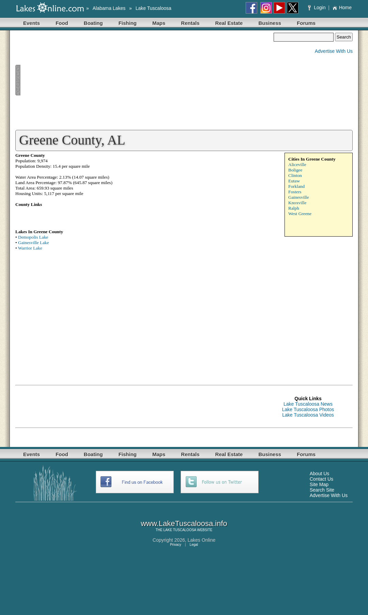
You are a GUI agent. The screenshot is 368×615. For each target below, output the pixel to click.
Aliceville (297, 164)
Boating (93, 23)
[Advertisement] (144, 80)
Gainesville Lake (33, 242)
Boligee (295, 169)
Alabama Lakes (109, 8)
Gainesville (298, 197)
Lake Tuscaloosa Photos (308, 409)
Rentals (190, 23)
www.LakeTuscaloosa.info (184, 523)
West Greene (299, 213)
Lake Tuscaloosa (153, 8)
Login (317, 7)
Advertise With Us (334, 51)
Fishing (128, 23)
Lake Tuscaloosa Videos (308, 415)
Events (31, 23)
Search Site (322, 490)
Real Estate (229, 23)
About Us (319, 473)
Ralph (293, 208)
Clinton (295, 175)
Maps (158, 23)
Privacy (175, 544)
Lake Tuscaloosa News (308, 404)
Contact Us (321, 479)
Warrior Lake (30, 248)
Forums (306, 23)
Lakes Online (202, 540)
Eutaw (294, 180)
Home (342, 7)
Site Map (319, 484)
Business (269, 23)
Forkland (296, 186)
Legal (194, 544)
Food (62, 23)
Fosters (295, 191)
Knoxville (297, 202)
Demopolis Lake (33, 237)
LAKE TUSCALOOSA (180, 530)
